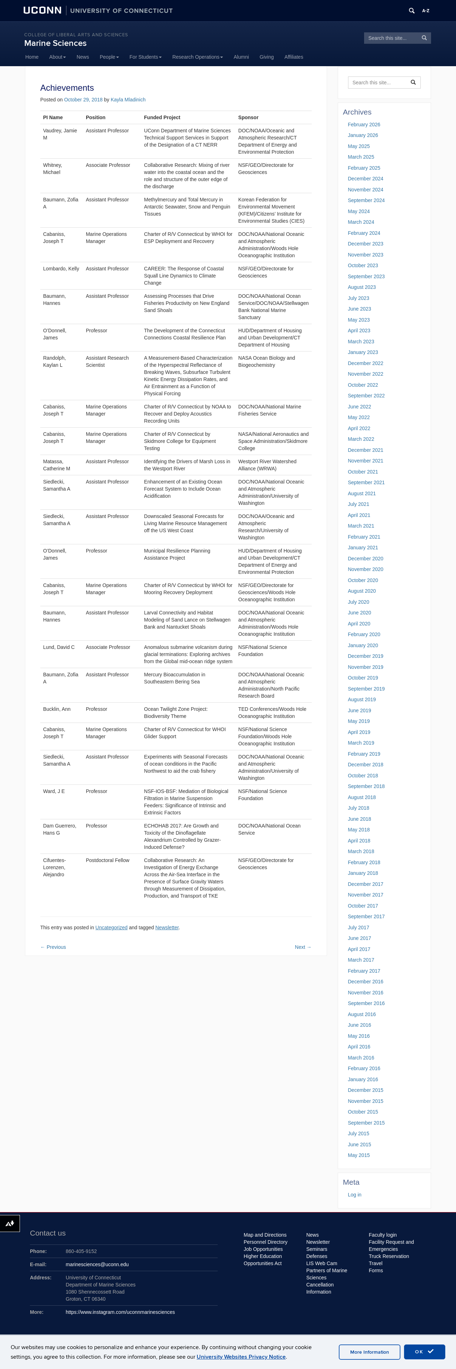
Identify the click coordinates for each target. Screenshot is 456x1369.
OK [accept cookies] (424, 1351)
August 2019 (362, 699)
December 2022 (366, 363)
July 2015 (358, 1133)
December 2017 (366, 884)
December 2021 (366, 450)
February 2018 (364, 862)
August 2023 (362, 287)
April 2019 (359, 732)
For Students (146, 57)
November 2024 (366, 189)
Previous (53, 947)
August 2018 (362, 797)
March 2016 (361, 1058)
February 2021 (364, 537)
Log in (355, 1195)
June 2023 (359, 309)
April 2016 (359, 1047)
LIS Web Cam (321, 1263)
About (57, 57)
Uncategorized (111, 927)
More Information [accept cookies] (369, 1352)
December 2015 (366, 1090)
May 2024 (359, 211)
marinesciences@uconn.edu (97, 1264)
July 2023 (358, 298)
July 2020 (358, 602)
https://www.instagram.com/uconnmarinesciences (120, 1312)
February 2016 (364, 1068)
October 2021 (363, 472)
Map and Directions (265, 1235)
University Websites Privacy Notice (241, 1356)
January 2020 (363, 645)
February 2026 (364, 124)
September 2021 (366, 482)
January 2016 (363, 1079)
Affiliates (294, 57)
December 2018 (366, 764)
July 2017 (358, 927)
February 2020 (364, 634)
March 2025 (361, 157)
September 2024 (366, 200)
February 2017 (364, 971)
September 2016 (366, 1003)
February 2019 (364, 754)
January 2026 (363, 135)
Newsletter (166, 927)
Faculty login (383, 1235)
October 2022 (363, 385)
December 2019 (366, 656)
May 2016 (359, 1036)
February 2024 (364, 233)
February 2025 (364, 168)
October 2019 (363, 678)
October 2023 (363, 265)
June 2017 (359, 938)
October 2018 (363, 775)
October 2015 (363, 1112)
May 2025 (359, 146)
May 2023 (359, 320)
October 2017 (363, 906)
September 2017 (366, 916)
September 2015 (366, 1123)
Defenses (316, 1256)
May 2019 (359, 721)
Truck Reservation (389, 1256)
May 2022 (359, 417)
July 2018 (358, 808)
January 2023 (363, 352)
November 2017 (366, 895)
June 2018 (359, 819)
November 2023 (366, 255)
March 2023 (361, 341)
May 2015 (359, 1155)
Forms (376, 1270)
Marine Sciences (55, 43)
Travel (375, 1263)
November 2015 (366, 1101)
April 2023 (359, 330)
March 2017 (361, 960)
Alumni (241, 57)
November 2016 (366, 992)
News (83, 57)
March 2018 (361, 851)
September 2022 (366, 395)
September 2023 (366, 276)
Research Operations (197, 57)
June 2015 (359, 1144)
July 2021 (358, 504)
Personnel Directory (265, 1242)
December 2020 (366, 558)
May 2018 (359, 829)
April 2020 (359, 624)
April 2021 (359, 515)
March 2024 (361, 222)
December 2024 (366, 178)
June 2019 (359, 710)
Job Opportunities (263, 1249)
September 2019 (366, 689)
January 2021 (363, 547)
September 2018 (366, 786)
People (109, 57)
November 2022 (366, 374)
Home (31, 57)
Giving (267, 57)
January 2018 (363, 873)
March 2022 (361, 439)
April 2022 (359, 428)
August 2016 (362, 1014)
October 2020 (363, 580)
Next (303, 947)
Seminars (316, 1249)
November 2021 (366, 461)
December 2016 (366, 981)
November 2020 (366, 569)
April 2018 (359, 841)
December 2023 (366, 244)
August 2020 (362, 591)
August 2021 (362, 493)
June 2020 (359, 612)
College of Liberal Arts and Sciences (76, 35)
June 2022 (359, 406)
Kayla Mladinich (128, 99)
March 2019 (361, 743)
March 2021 (361, 526)
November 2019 (366, 667)
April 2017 (359, 949)
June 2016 (359, 1025)
